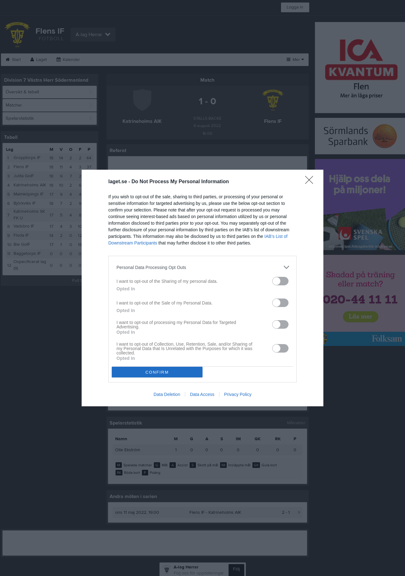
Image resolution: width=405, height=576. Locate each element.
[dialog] (202, 288)
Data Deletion (167, 394)
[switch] (280, 281)
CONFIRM (157, 372)
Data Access (202, 394)
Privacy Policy (237, 394)
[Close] (311, 182)
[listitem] (202, 267)
